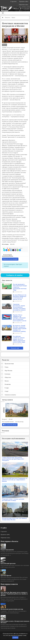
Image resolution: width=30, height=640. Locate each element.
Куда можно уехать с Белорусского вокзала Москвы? (15, 621)
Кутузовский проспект (8, 563)
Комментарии (7, 255)
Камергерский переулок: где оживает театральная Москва (14, 519)
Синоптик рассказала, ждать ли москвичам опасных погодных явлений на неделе (19, 307)
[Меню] (3, 12)
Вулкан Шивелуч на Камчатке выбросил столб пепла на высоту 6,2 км (19, 297)
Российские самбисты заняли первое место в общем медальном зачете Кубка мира (19, 339)
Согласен (15, 637)
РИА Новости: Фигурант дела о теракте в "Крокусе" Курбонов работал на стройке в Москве (14, 594)
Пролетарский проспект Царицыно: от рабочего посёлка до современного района (14, 480)
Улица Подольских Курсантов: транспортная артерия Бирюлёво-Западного (13, 459)
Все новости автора (9, 424)
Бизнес (4, 44)
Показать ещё (15, 348)
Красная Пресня (6, 575)
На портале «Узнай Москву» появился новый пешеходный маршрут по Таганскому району (19, 328)
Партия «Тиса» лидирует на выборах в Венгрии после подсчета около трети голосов (19, 317)
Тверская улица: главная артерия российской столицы (13, 499)
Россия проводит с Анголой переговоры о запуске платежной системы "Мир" (20, 287)
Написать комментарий (10, 259)
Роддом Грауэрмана (7, 549)
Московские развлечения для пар (12, 609)
